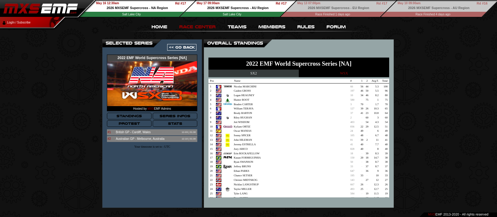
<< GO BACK (182, 47)
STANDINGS (129, 116)
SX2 (253, 73)
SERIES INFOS (175, 116)
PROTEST (129, 123)
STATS (175, 123)
